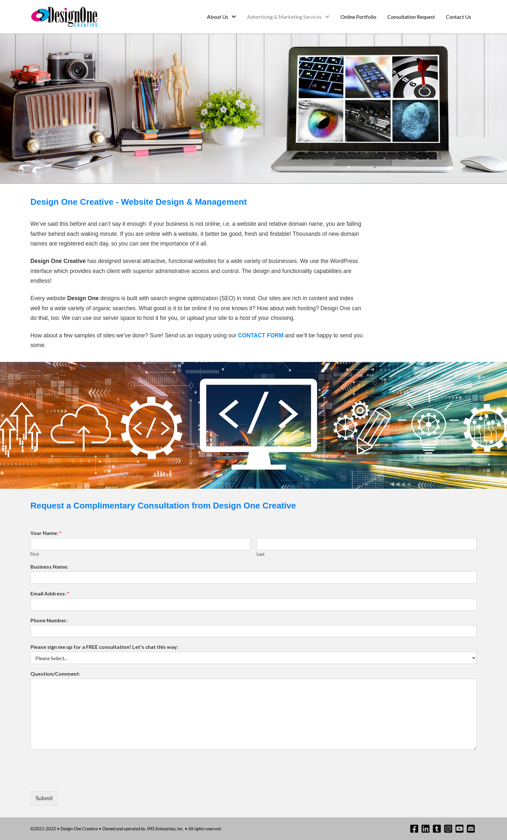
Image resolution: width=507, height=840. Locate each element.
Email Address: (49, 593)
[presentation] (79, 780)
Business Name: (49, 566)
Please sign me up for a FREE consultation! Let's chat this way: (104, 647)
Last (260, 554)
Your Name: (45, 533)
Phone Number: (49, 620)
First (34, 554)
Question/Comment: (55, 674)
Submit (44, 798)
